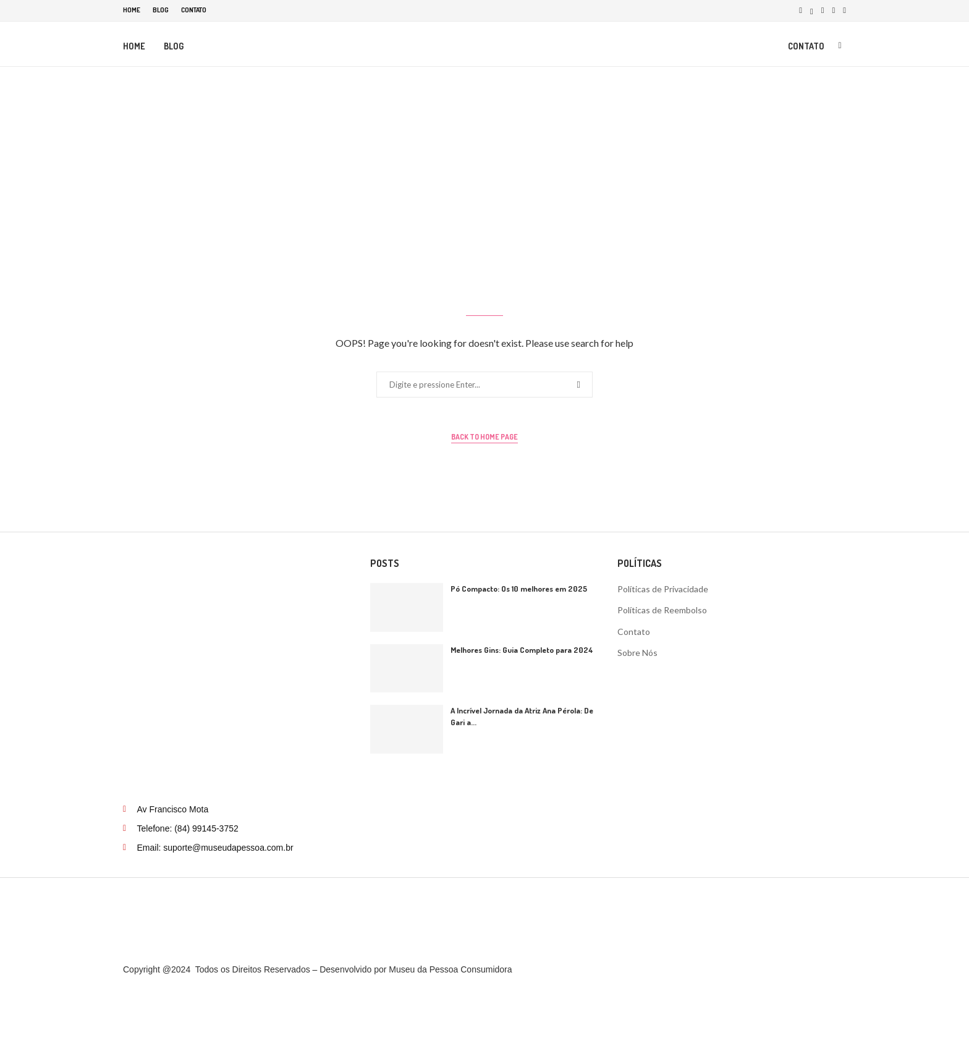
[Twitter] (811, 10)
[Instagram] (822, 10)
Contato (193, 10)
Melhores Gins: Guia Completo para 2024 (522, 653)
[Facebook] (800, 10)
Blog (161, 10)
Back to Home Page (484, 440)
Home (131, 10)
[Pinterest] (834, 10)
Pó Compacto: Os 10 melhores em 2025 (519, 592)
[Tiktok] (844, 10)
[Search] (840, 45)
